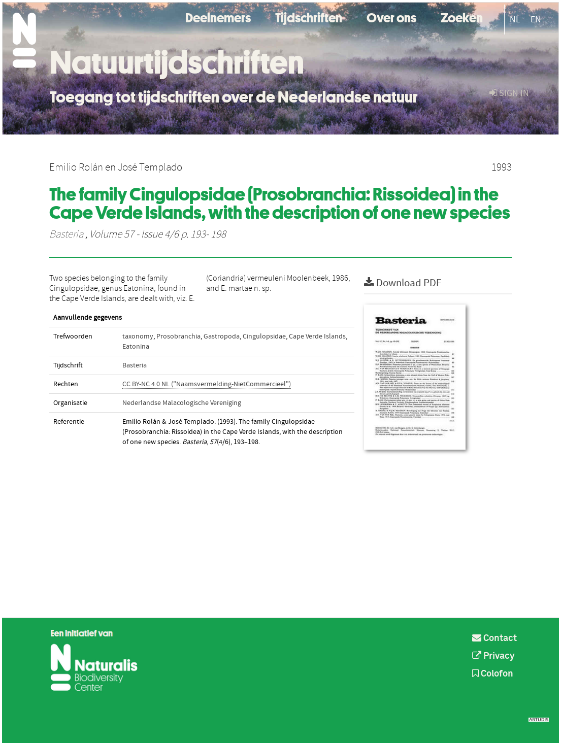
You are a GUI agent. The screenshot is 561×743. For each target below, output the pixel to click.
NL (515, 19)
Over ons (391, 16)
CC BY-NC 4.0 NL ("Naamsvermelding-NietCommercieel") (206, 384)
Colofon (492, 674)
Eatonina (135, 347)
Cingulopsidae (264, 336)
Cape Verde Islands (317, 336)
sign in (509, 93)
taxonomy (137, 336)
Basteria (66, 234)
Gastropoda (222, 336)
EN (536, 19)
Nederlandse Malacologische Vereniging (181, 403)
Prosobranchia (178, 336)
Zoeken (462, 16)
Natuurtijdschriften (177, 62)
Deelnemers (218, 16)
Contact (494, 638)
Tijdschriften (308, 16)
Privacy (493, 656)
